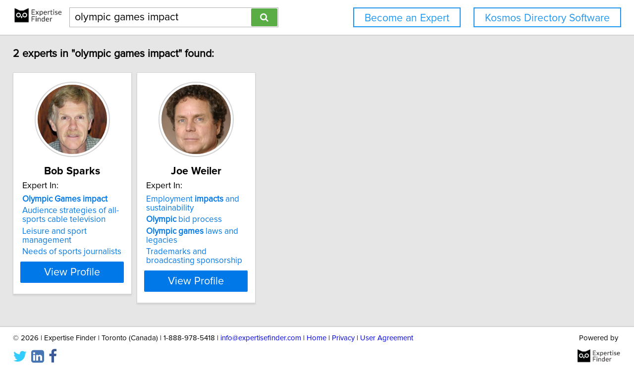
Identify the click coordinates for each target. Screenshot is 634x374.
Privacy (343, 338)
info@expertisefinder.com (260, 338)
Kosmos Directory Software (547, 18)
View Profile (92, 280)
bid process (216, 219)
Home (316, 338)
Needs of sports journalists (78, 242)
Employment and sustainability (224, 204)
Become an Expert (407, 18)
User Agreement (386, 338)
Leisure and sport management (87, 231)
